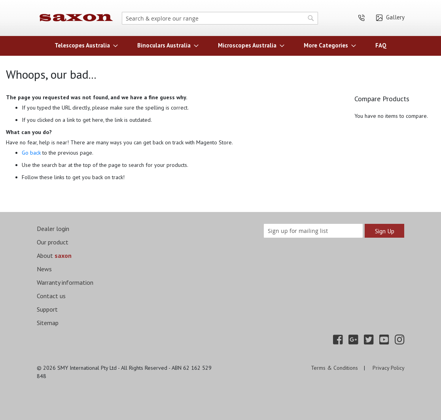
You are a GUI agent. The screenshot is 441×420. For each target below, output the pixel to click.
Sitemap (48, 323)
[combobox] (220, 18)
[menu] (221, 45)
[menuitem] (84, 45)
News (44, 269)
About (54, 255)
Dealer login (53, 229)
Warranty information (65, 282)
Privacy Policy (389, 367)
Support (47, 309)
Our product (52, 242)
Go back (31, 152)
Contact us (51, 296)
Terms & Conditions (334, 367)
